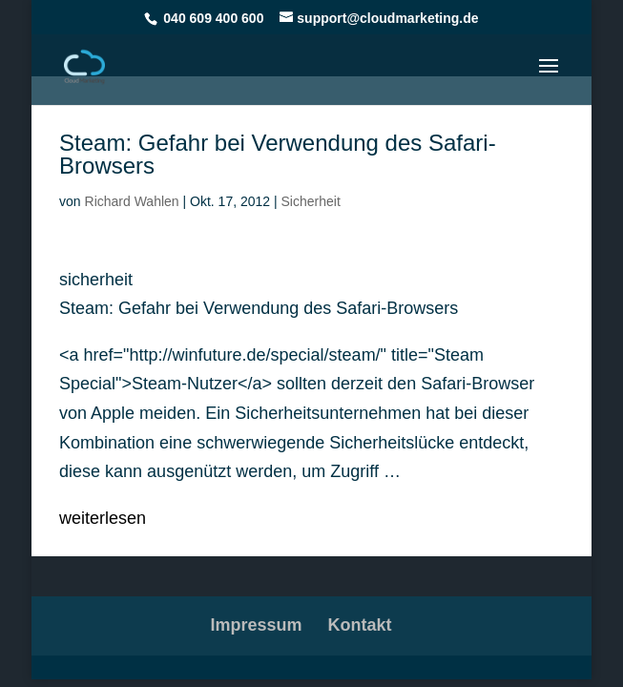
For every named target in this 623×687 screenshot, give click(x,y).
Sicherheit (311, 201)
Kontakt (360, 625)
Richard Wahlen (132, 201)
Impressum (255, 625)
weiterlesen (102, 518)
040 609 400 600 (213, 18)
